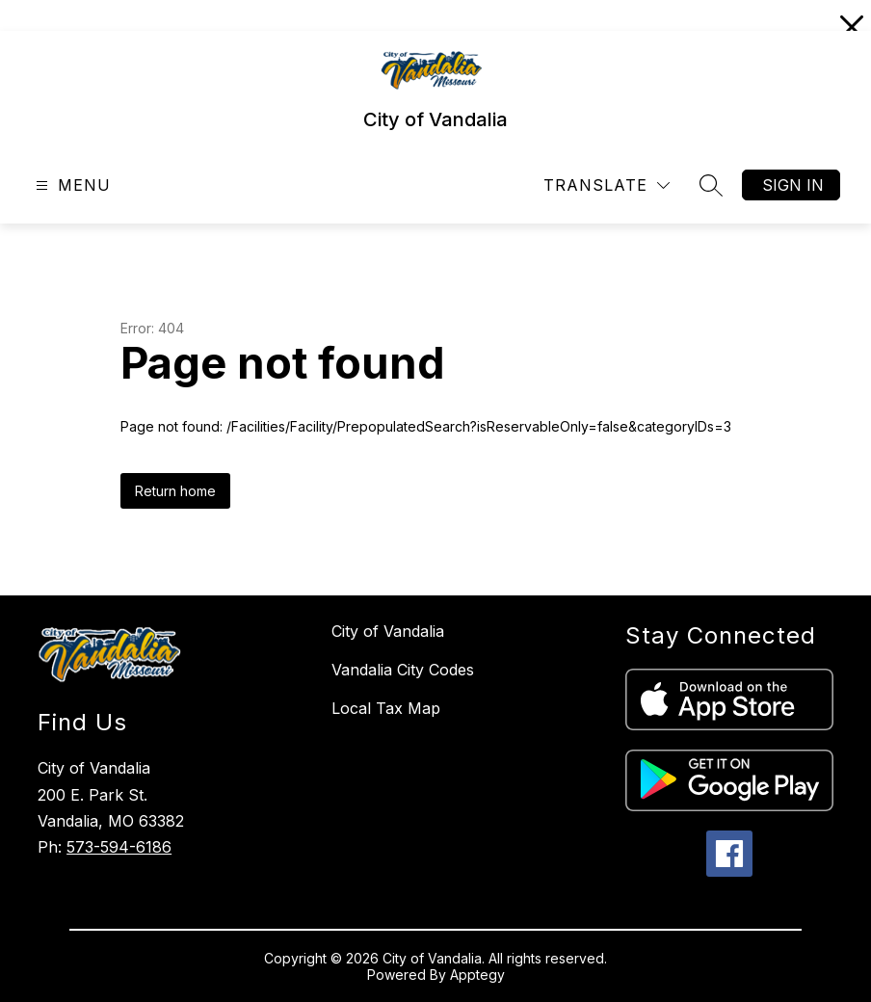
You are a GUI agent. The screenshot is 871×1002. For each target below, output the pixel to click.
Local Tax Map (385, 708)
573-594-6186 (119, 847)
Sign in (793, 185)
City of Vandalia (387, 631)
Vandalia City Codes (402, 669)
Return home (175, 491)
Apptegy (477, 974)
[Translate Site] (606, 185)
